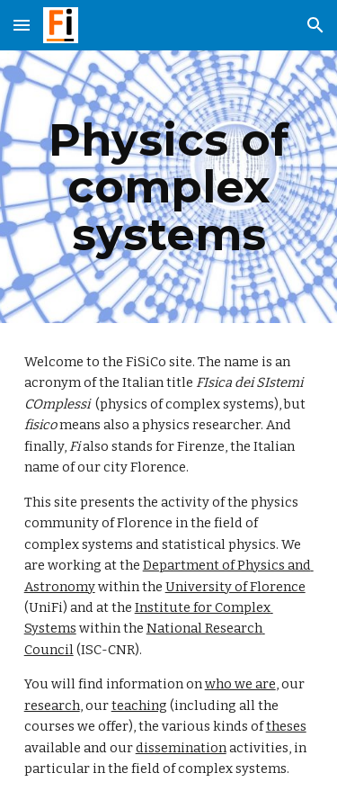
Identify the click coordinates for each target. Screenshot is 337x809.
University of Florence (235, 587)
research (52, 705)
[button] (21, 24)
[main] (169, 186)
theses (286, 726)
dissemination (181, 748)
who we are (240, 684)
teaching (139, 705)
